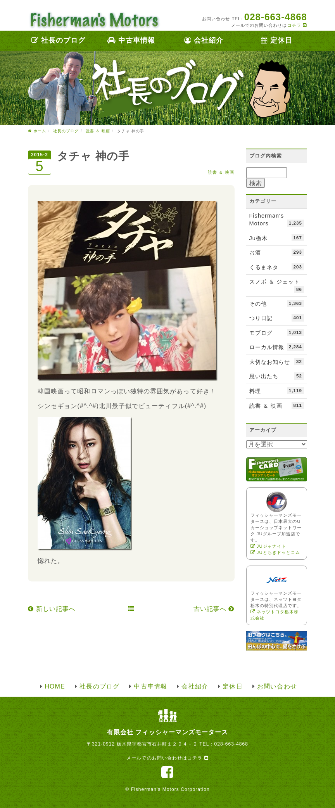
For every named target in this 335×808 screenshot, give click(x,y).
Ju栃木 (276, 237)
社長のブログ (58, 40)
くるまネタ (276, 266)
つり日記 (276, 317)
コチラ (297, 25)
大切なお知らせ (276, 361)
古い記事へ (214, 609)
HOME (55, 686)
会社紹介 (203, 40)
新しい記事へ (52, 609)
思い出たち (276, 375)
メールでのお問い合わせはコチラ (167, 758)
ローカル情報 (276, 346)
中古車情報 (131, 40)
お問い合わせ (277, 686)
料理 (276, 390)
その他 (276, 303)
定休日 (276, 40)
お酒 (276, 252)
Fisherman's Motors (276, 220)
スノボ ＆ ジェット (276, 286)
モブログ (276, 332)
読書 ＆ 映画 (221, 172)
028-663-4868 (231, 744)
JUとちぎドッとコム (275, 552)
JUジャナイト (268, 546)
